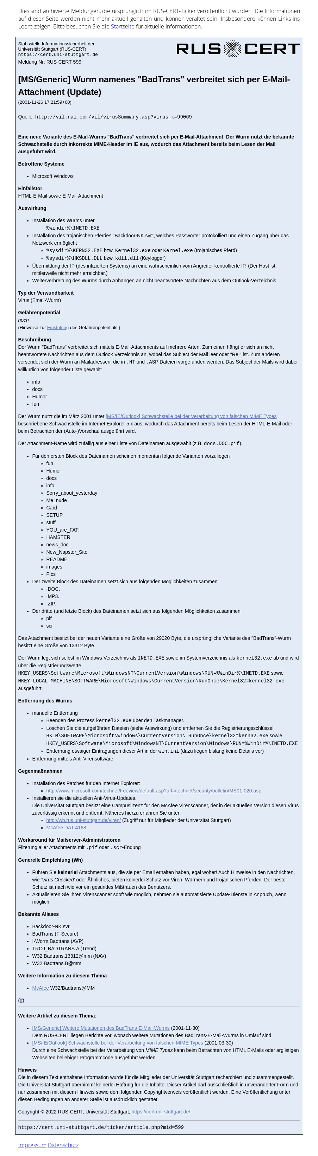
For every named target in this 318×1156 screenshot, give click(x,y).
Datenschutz (63, 1145)
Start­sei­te (123, 26)
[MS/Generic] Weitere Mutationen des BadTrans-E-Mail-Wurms (101, 1028)
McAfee (40, 988)
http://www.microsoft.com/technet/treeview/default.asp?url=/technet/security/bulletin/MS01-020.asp (153, 791)
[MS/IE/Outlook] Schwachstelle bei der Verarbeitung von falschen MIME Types (191, 416)
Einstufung (58, 327)
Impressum (32, 1145)
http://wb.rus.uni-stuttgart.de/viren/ (83, 820)
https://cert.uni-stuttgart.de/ (161, 1112)
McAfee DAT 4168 (66, 827)
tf (21, 1000)
